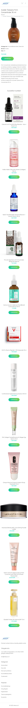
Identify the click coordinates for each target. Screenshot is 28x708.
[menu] (25, 3)
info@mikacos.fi (5, 656)
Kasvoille (3, 668)
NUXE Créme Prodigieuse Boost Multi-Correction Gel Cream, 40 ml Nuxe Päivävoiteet (14, 574)
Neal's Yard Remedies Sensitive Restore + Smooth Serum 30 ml (14, 215)
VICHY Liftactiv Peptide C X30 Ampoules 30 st (14, 350)
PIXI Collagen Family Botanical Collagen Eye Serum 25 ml (14, 438)
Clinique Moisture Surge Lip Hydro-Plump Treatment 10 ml (14, 483)
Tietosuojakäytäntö (6, 694)
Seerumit (21, 46)
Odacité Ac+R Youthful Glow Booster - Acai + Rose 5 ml (14, 125)
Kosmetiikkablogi (5, 686)
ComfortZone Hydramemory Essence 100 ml (14, 394)
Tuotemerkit (4, 676)
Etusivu (3, 14)
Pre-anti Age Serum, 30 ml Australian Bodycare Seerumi (14, 260)
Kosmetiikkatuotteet (13, 46)
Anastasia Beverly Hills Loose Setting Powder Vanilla (14, 528)
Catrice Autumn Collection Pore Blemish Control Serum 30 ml (14, 305)
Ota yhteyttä (4, 689)
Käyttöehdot (4, 691)
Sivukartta (3, 697)
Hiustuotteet (4, 665)
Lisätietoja (7, 58)
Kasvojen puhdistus (6, 670)
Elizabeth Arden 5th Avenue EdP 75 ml (14, 619)
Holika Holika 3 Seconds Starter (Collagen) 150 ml (14, 170)
